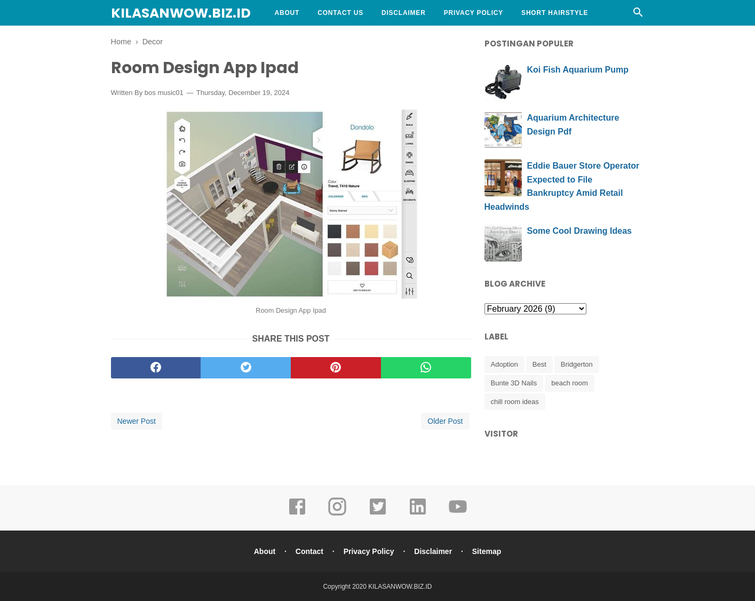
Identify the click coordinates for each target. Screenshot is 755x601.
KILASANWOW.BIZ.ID (181, 13)
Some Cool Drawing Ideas (579, 230)
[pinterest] (336, 367)
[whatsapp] (426, 367)
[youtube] (457, 514)
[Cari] (638, 15)
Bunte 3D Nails (514, 383)
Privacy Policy (473, 13)
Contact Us (340, 13)
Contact (309, 551)
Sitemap (486, 551)
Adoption (504, 364)
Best (539, 364)
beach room (569, 383)
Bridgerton (577, 364)
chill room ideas (515, 402)
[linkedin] (417, 514)
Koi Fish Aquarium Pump (578, 69)
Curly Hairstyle (307, 38)
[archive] (535, 308)
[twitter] (246, 367)
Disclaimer (404, 13)
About (287, 13)
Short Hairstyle (554, 13)
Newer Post (136, 421)
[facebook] (156, 367)
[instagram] (337, 514)
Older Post (445, 421)
